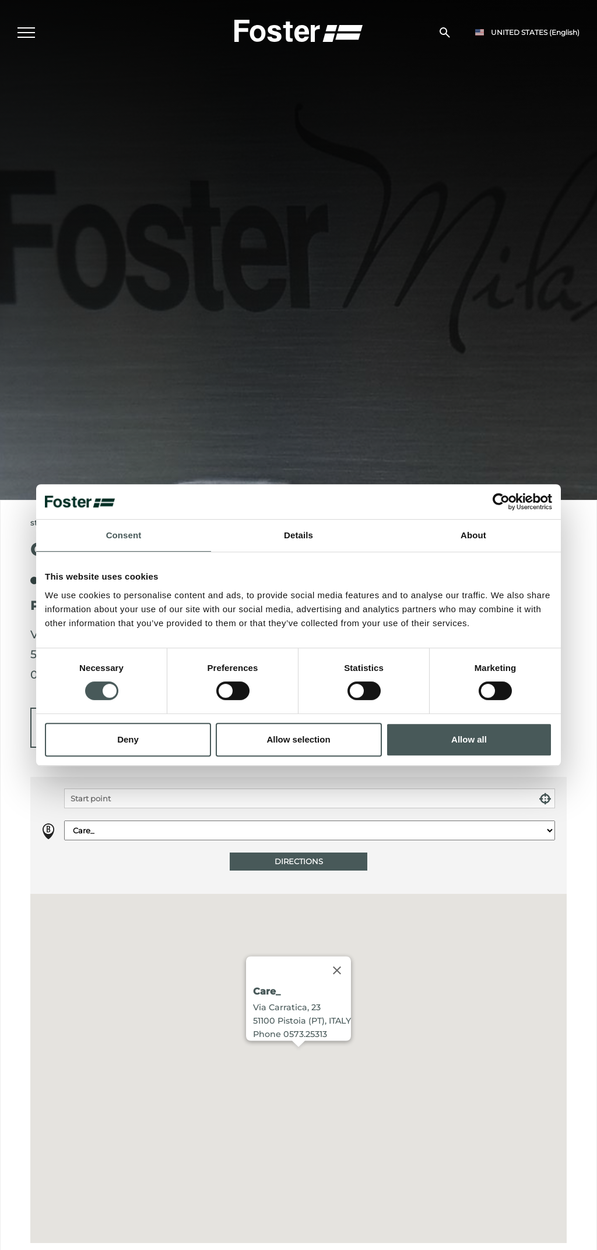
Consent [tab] (124, 535)
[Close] (337, 971)
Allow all (469, 739)
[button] (298, 1057)
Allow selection (298, 739)
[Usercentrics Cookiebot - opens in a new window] (501, 501)
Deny (128, 739)
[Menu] (26, 32)
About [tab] (473, 535)
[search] (445, 33)
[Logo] (298, 30)
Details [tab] (298, 535)
